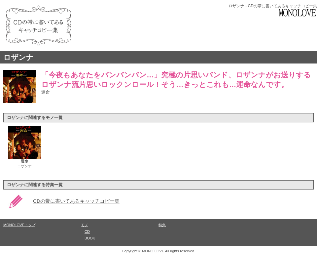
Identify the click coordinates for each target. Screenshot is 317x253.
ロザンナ (18, 57)
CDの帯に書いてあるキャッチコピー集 (76, 201)
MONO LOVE (153, 251)
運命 (45, 92)
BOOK (90, 238)
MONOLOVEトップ (19, 225)
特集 (162, 225)
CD (87, 231)
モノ (84, 225)
